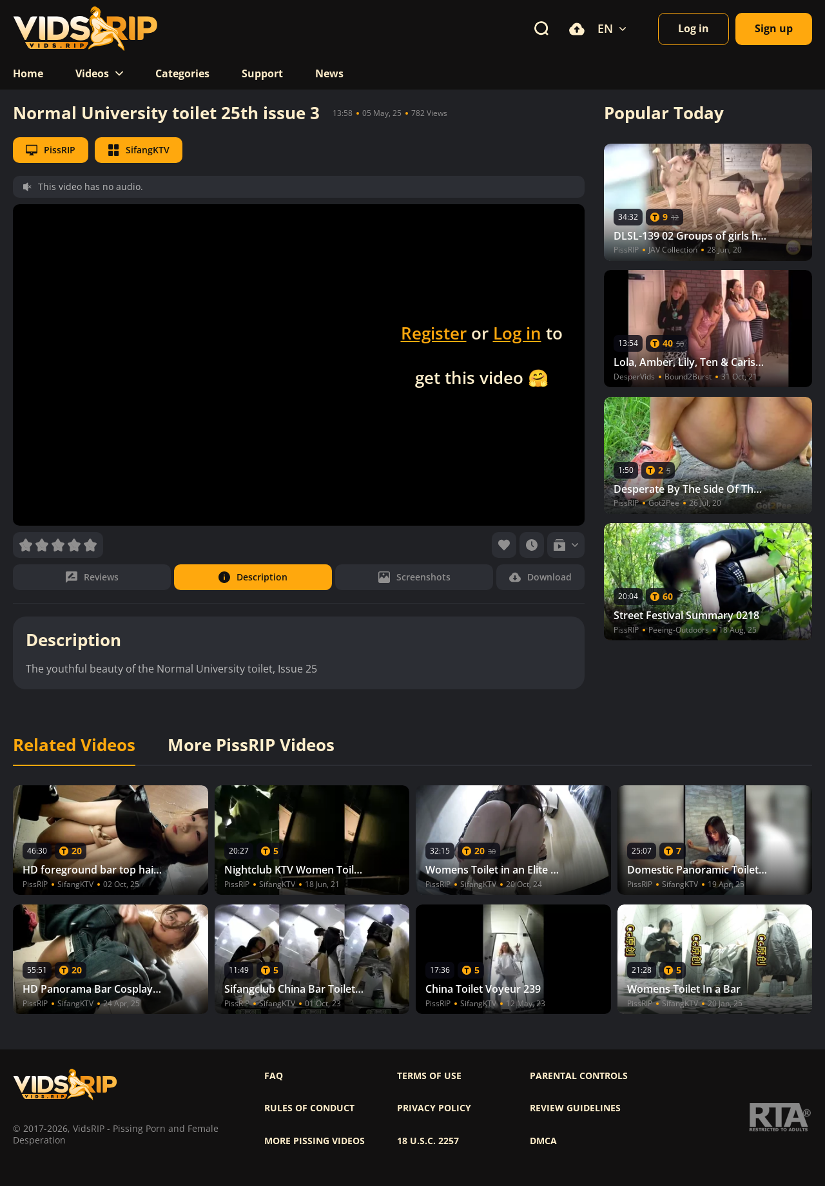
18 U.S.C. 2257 (428, 1141)
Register (434, 333)
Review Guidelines (575, 1108)
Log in (517, 333)
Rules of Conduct (309, 1108)
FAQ (273, 1076)
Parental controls (579, 1076)
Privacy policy (434, 1108)
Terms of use (429, 1076)
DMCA (543, 1141)
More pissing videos (314, 1141)
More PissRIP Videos (251, 745)
